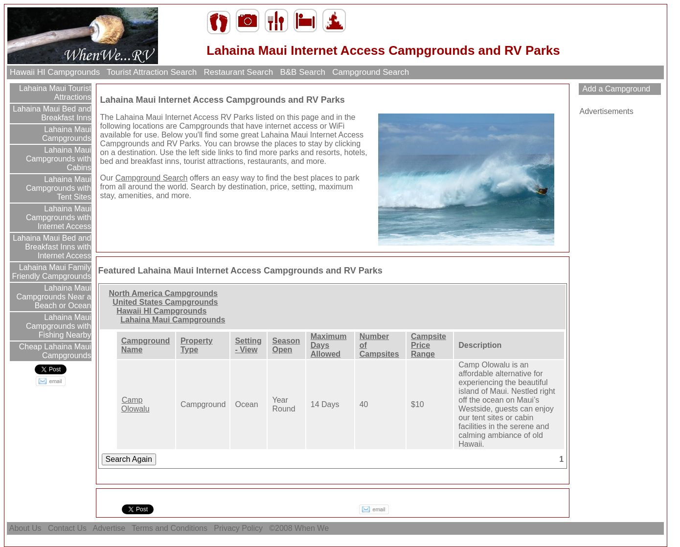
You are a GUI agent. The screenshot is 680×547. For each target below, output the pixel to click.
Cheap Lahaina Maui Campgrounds (54, 351)
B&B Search (303, 72)
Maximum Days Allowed (329, 345)
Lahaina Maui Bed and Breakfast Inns (51, 113)
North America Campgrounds (163, 293)
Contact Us (67, 528)
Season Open (286, 345)
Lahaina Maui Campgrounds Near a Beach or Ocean (53, 297)
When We (313, 528)
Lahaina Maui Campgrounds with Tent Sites (58, 188)
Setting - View (248, 345)
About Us (25, 528)
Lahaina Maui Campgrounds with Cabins (58, 159)
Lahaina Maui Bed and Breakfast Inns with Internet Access (51, 247)
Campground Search (370, 72)
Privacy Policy (238, 528)
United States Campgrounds (165, 302)
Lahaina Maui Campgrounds (66, 133)
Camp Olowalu (135, 404)
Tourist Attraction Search (152, 72)
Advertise (109, 528)
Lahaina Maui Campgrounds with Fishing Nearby (58, 326)
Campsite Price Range (428, 345)
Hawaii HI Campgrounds (54, 72)
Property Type (197, 345)
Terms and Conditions (169, 528)
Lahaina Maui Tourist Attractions (54, 92)
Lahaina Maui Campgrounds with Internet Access (58, 217)
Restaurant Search (238, 72)
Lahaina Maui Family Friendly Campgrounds (51, 271)
